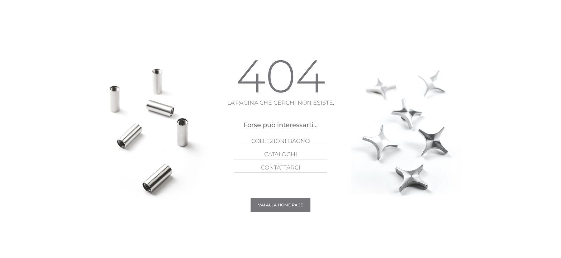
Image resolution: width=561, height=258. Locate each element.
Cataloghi (280, 154)
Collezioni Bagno (280, 141)
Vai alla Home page (280, 204)
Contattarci (280, 167)
